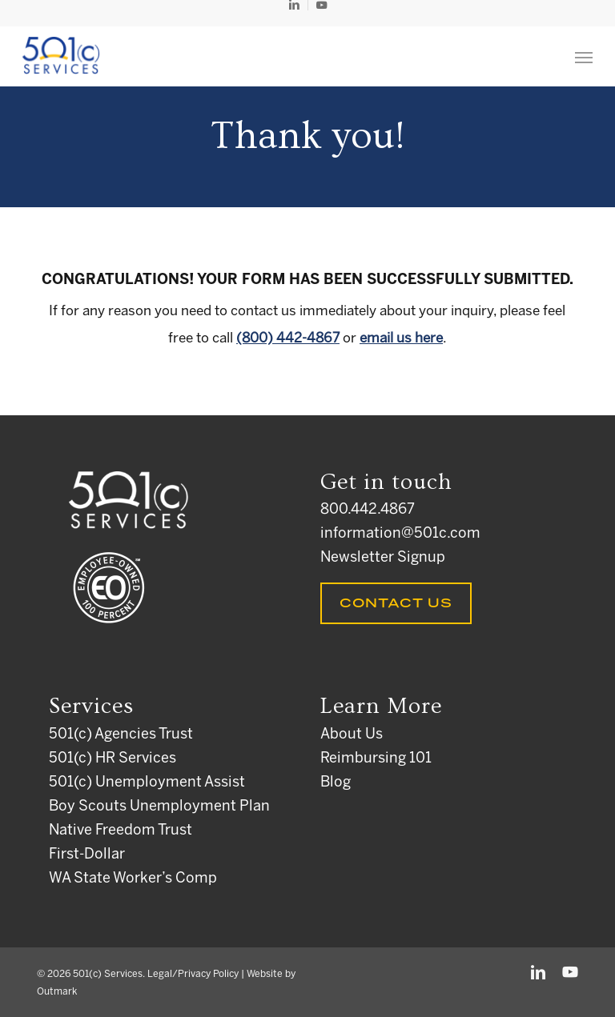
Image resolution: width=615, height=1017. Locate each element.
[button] (584, 57)
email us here (401, 338)
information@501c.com (400, 534)
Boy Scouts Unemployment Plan (159, 807)
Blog (335, 783)
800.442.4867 (367, 510)
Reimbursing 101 (376, 759)
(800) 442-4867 (288, 338)
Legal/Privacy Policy (193, 974)
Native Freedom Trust (120, 831)
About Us (351, 735)
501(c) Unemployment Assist (147, 783)
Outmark (57, 991)
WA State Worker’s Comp (133, 879)
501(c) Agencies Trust (121, 735)
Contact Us (396, 603)
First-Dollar (87, 855)
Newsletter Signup (382, 558)
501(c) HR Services (112, 759)
